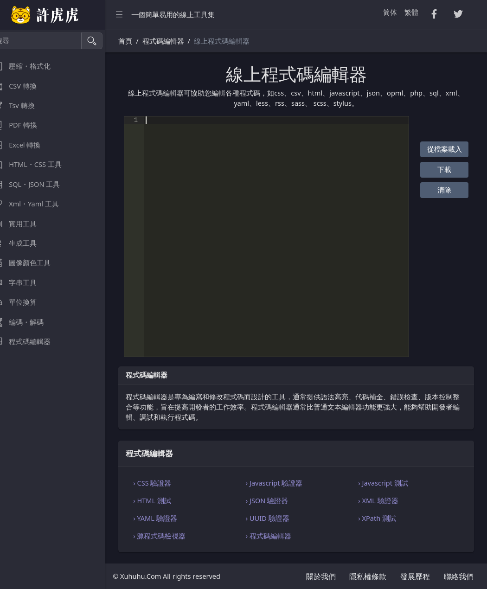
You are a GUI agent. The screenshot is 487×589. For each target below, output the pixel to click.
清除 (446, 189)
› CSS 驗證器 (166, 482)
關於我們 (321, 576)
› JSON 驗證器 (276, 500)
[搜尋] (49, 40)
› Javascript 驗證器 (283, 482)
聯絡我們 (459, 576)
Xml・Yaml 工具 (36, 204)
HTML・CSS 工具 (37, 164)
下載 (446, 169)
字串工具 (25, 283)
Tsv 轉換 (24, 105)
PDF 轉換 (25, 125)
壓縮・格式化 (32, 66)
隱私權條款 (367, 576)
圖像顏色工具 (32, 263)
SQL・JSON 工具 (36, 184)
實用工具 (25, 224)
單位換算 (25, 302)
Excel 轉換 (27, 145)
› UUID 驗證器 (276, 518)
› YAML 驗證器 (169, 518)
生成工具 (25, 243)
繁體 (411, 12)
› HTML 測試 (166, 500)
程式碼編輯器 (32, 341)
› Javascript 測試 (388, 482)
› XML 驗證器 (383, 500)
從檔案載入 (445, 149)
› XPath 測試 (382, 518)
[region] (59, 309)
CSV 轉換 (25, 86)
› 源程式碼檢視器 (173, 535)
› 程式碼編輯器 (277, 535)
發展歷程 (415, 576)
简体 (390, 12)
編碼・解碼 (28, 322)
